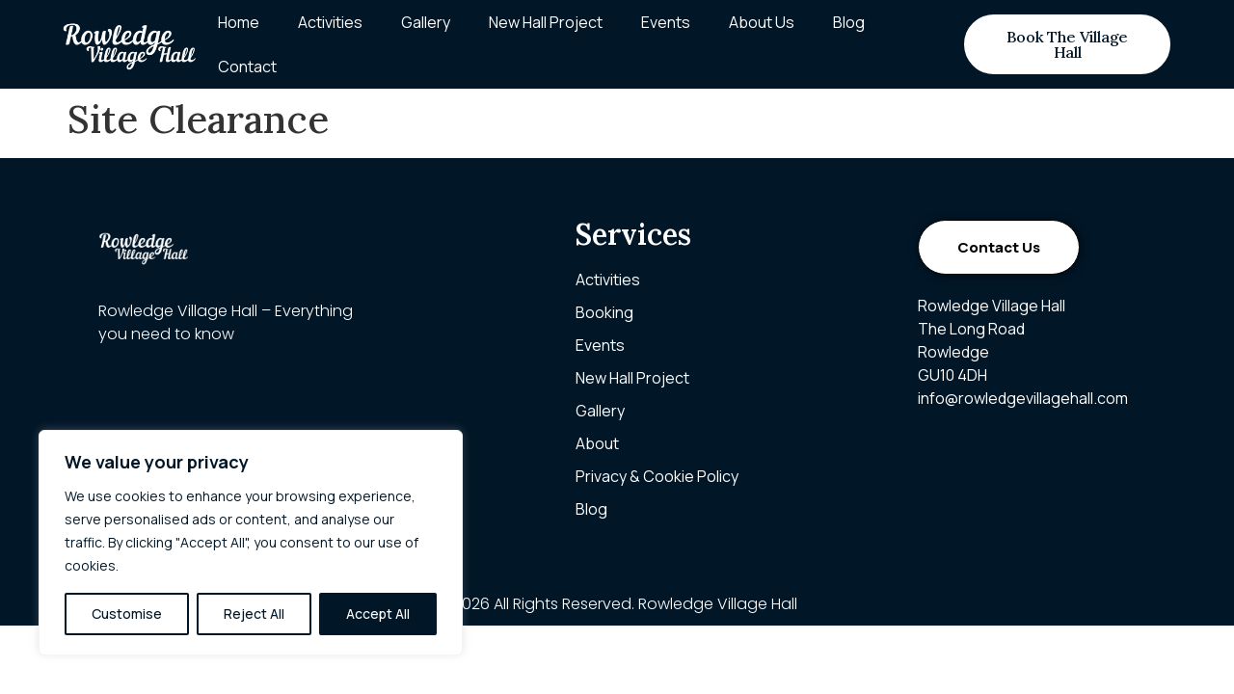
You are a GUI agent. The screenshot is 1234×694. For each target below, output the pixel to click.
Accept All (378, 613)
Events (665, 22)
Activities (330, 22)
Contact (247, 66)
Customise (127, 613)
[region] (251, 542)
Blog (849, 22)
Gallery (425, 22)
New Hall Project (546, 22)
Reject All (254, 613)
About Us (761, 22)
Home (238, 22)
